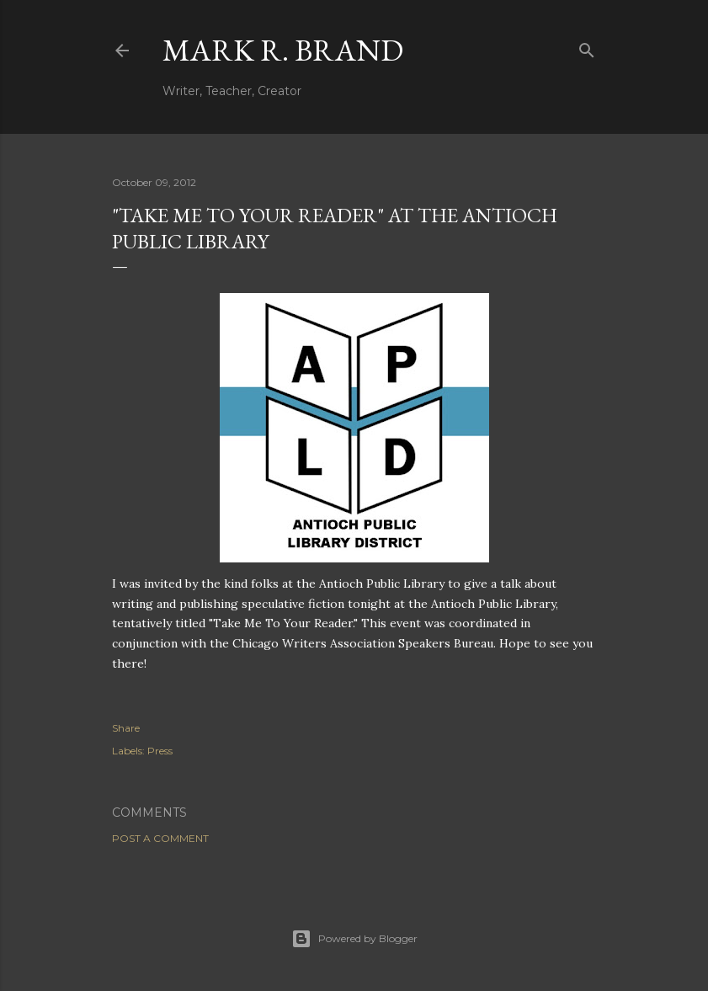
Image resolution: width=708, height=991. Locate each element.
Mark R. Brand (282, 50)
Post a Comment (160, 838)
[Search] (587, 46)
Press (160, 750)
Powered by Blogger (354, 939)
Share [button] (126, 728)
